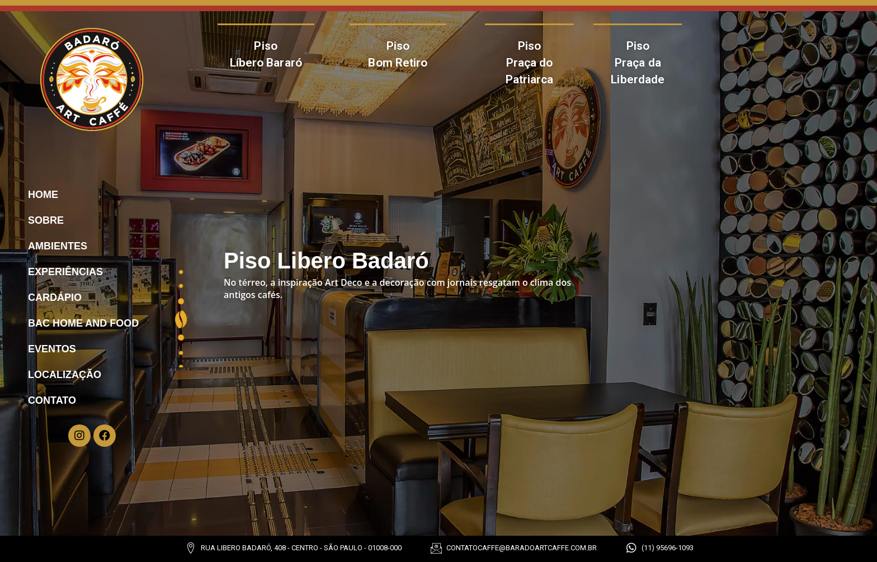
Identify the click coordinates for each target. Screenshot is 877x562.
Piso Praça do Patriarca (530, 62)
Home (43, 194)
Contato (52, 400)
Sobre (46, 220)
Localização (64, 374)
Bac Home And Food (83, 323)
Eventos (52, 349)
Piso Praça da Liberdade (637, 62)
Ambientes (57, 246)
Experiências (65, 271)
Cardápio (55, 297)
